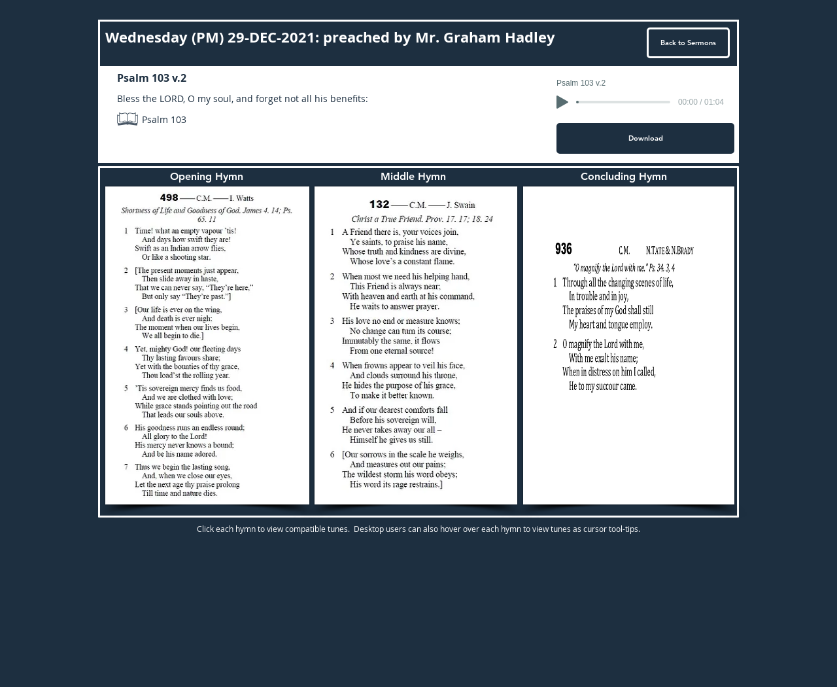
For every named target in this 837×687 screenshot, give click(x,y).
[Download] (645, 138)
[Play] (562, 102)
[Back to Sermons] (688, 42)
